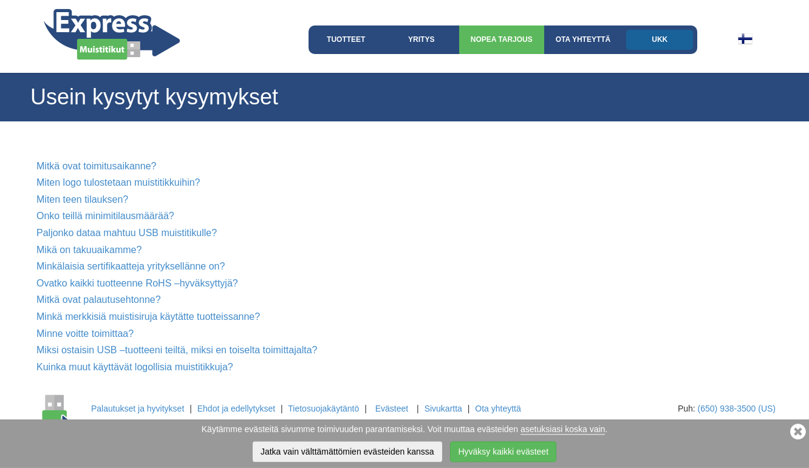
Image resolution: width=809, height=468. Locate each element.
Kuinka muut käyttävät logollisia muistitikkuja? (134, 367)
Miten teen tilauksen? (82, 199)
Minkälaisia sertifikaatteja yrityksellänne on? (130, 266)
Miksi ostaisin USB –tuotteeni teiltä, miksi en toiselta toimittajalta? (176, 350)
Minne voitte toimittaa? (85, 333)
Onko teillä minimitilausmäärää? (105, 216)
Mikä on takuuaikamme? (89, 250)
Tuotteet (346, 39)
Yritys (421, 39)
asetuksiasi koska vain (563, 431)
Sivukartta (443, 408)
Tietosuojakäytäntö (323, 408)
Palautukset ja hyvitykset (137, 408)
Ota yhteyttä (583, 39)
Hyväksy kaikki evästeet (503, 454)
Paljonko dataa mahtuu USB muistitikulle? (126, 233)
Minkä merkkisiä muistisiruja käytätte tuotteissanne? (148, 316)
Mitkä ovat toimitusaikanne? (96, 166)
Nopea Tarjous (502, 39)
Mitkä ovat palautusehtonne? (98, 299)
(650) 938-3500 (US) (737, 408)
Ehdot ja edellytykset (236, 408)
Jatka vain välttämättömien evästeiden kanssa (347, 454)
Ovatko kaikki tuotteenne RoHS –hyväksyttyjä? (137, 283)
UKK (659, 39)
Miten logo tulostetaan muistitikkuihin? (118, 182)
